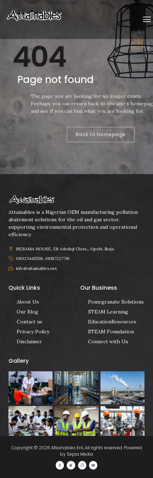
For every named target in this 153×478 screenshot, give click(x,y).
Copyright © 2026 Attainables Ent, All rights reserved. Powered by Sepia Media (76, 451)
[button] (147, 19)
